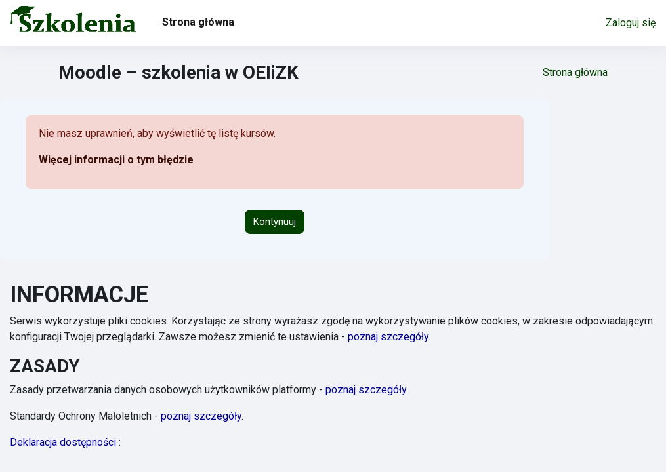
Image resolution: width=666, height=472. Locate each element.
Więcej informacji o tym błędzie (116, 159)
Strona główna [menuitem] (198, 22)
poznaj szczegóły (388, 336)
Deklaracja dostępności (65, 442)
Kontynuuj (274, 221)
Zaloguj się (631, 22)
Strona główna (575, 72)
